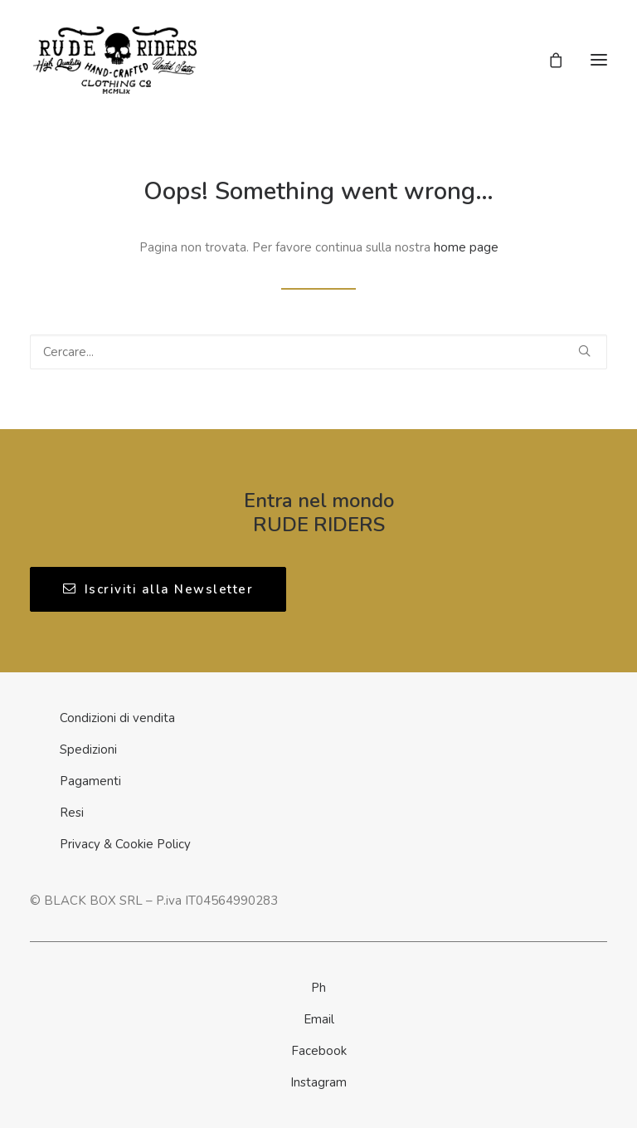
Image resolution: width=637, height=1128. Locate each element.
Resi (72, 812)
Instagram (318, 1082)
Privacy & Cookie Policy (125, 844)
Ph (318, 987)
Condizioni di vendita (117, 718)
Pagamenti (90, 781)
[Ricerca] (318, 351)
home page (466, 247)
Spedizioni (88, 749)
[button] (599, 60)
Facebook (319, 1051)
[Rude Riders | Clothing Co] (115, 59)
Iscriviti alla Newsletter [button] (158, 589)
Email (319, 1019)
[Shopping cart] (548, 59)
